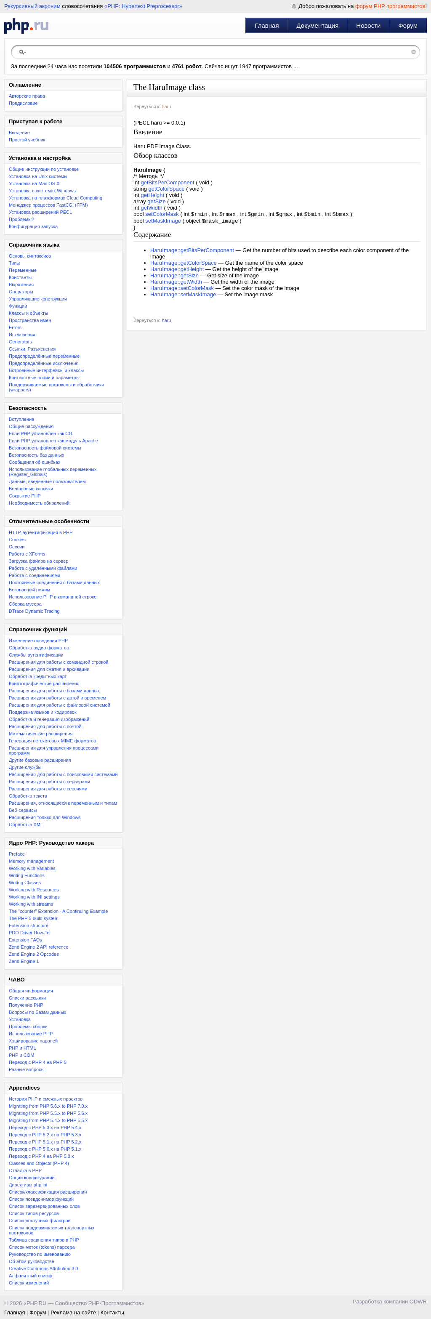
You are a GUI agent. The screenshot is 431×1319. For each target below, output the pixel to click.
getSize (156, 201)
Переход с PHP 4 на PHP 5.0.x (41, 1156)
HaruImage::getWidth (176, 283)
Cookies (17, 539)
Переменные (23, 270)
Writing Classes (25, 882)
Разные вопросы (27, 1069)
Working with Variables (32, 868)
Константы (20, 277)
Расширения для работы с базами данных (54, 690)
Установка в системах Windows (42, 190)
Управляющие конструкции (38, 298)
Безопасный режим (29, 589)
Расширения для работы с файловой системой (59, 704)
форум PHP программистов (390, 6)
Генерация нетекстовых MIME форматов (52, 740)
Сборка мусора (25, 603)
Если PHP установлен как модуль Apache (53, 440)
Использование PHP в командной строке (52, 596)
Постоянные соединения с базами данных (54, 582)
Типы (14, 263)
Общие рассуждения (31, 426)
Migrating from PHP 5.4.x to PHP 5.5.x (48, 1120)
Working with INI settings (34, 896)
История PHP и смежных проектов (45, 1098)
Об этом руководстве (31, 1261)
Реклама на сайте (73, 1312)
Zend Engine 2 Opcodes (34, 954)
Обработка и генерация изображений (49, 719)
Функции (18, 305)
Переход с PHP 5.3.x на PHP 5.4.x (45, 1127)
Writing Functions (27, 875)
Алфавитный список (30, 1275)
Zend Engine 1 (24, 961)
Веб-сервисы (23, 810)
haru (166, 106)
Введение (19, 132)
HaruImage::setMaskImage (183, 296)
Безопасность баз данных (36, 454)
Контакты (112, 1312)
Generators (20, 341)
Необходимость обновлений (39, 502)
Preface (17, 853)
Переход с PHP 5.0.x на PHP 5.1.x (45, 1148)
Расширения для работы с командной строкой (58, 662)
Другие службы (25, 767)
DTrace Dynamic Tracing (34, 611)
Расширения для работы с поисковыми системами (63, 774)
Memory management (31, 861)
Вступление (21, 419)
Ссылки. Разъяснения (32, 348)
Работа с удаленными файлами (43, 568)
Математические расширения (40, 733)
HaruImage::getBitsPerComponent (192, 252)
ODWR (418, 1301)
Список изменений (29, 1282)
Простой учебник (27, 139)
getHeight (152, 195)
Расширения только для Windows (45, 817)
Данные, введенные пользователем (47, 481)
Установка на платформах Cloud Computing (55, 197)
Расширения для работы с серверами (49, 781)
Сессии (16, 546)
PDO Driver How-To (29, 932)
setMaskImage (163, 222)
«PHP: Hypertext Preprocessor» (143, 6)
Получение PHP (26, 1005)
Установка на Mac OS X (34, 183)
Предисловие (23, 103)
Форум (408, 25)
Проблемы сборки (28, 1026)
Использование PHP (31, 1033)
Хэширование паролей (33, 1040)
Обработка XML (26, 824)
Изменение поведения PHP (38, 640)
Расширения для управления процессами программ (53, 750)
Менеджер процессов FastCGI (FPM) (48, 204)
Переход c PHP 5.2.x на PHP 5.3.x (45, 1134)
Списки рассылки (27, 997)
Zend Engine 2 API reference (38, 946)
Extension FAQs (25, 939)
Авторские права (27, 95)
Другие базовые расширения (40, 760)
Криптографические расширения (44, 683)
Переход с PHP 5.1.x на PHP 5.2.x (45, 1141)
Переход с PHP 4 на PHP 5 (38, 1062)
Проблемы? (21, 219)
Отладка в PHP (25, 1170)
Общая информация (31, 990)
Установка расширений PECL (40, 212)
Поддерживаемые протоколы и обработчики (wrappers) (56, 387)
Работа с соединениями (34, 575)
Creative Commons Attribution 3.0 (43, 1268)
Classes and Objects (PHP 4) (39, 1163)
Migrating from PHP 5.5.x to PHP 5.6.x (48, 1113)
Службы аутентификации (36, 654)
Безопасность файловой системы (45, 447)
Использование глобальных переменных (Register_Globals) (52, 472)
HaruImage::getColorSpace (183, 264)
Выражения (21, 284)
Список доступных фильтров (39, 1220)
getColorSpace (167, 189)
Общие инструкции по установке (44, 169)
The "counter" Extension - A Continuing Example (58, 911)
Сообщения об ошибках (34, 462)
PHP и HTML (22, 1047)
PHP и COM (21, 1055)
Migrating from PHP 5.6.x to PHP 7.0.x (48, 1106)
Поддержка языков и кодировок (43, 712)
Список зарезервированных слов (44, 1206)
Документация (318, 25)
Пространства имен (30, 320)
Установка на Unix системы (38, 176)
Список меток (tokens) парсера (42, 1247)
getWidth (151, 208)
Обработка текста (28, 795)
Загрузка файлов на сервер (38, 561)
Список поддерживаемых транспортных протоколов (51, 1230)
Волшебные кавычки (31, 488)
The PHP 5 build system (34, 918)
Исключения (22, 334)
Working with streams (31, 904)
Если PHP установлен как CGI (41, 433)
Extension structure (28, 925)
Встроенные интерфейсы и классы (46, 370)
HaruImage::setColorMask (182, 290)
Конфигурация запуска (33, 226)
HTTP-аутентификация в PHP (41, 532)
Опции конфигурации (32, 1177)
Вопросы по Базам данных (37, 1012)
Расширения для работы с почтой (45, 726)
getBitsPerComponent (167, 182)
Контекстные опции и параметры (44, 377)
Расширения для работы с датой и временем (57, 697)
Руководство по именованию (40, 1254)
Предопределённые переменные (44, 356)
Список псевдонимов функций (41, 1199)
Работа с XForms (27, 553)
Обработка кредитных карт (38, 676)
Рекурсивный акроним (32, 6)
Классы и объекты (28, 313)
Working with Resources (34, 889)
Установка (20, 1019)
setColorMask (161, 215)
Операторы (21, 291)
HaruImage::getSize (174, 277)
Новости (368, 25)
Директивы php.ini (28, 1184)
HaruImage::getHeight (177, 271)
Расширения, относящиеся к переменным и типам (63, 803)
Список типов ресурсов (34, 1213)
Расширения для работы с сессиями (48, 788)
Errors (15, 327)
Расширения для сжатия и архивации (49, 669)
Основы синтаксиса (30, 255)
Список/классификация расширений (48, 1191)
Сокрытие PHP (25, 495)
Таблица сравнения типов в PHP (44, 1239)
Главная (267, 25)
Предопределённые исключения (43, 363)
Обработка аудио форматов (39, 647)
